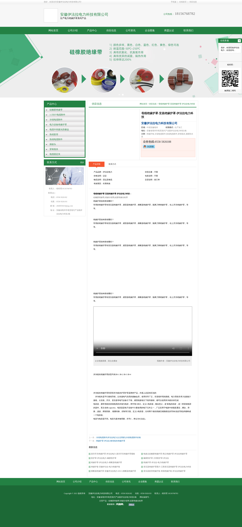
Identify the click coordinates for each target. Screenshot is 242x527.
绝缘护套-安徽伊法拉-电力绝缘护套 (105, 467)
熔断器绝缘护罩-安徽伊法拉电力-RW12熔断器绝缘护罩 (113, 471)
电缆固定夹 (55, 154)
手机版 (173, 2)
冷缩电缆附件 (56, 119)
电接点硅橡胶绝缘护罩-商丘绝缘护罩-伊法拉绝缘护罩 (165, 454)
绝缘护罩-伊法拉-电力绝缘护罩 (156, 462)
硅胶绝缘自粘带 (121, 197)
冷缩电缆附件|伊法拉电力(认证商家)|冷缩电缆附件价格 (118, 437)
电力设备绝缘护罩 (58, 124)
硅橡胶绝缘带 (56, 110)
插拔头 (53, 144)
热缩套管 (54, 134)
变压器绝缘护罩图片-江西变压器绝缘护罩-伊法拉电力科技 (167, 467)
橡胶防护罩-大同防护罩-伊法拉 (156, 458)
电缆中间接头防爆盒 (59, 129)
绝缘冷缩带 (109, 197)
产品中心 (92, 30)
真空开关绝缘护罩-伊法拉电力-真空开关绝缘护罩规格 (113, 454)
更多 (82, 162)
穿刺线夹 (54, 149)
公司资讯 (131, 30)
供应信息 (193, 2)
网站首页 (53, 30)
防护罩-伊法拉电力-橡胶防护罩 (103, 458)
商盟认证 (169, 30)
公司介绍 (73, 30)
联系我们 (188, 30)
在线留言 (183, 2)
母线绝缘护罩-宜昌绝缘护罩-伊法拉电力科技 (177, 104)
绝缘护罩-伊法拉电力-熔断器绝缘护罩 (106, 462)
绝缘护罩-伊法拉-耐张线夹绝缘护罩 (110, 441)
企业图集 (150, 30)
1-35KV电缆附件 (57, 115)
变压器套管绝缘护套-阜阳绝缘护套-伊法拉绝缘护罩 (165, 471)
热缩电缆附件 (56, 139)
